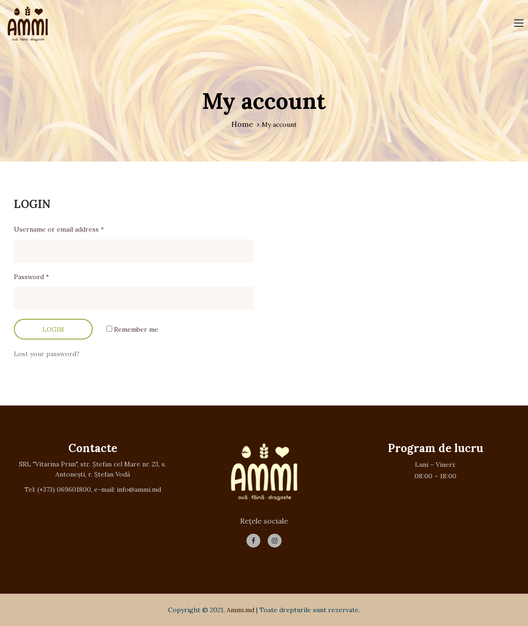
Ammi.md (240, 610)
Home (242, 124)
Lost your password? (46, 354)
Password (31, 277)
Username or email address (59, 229)
